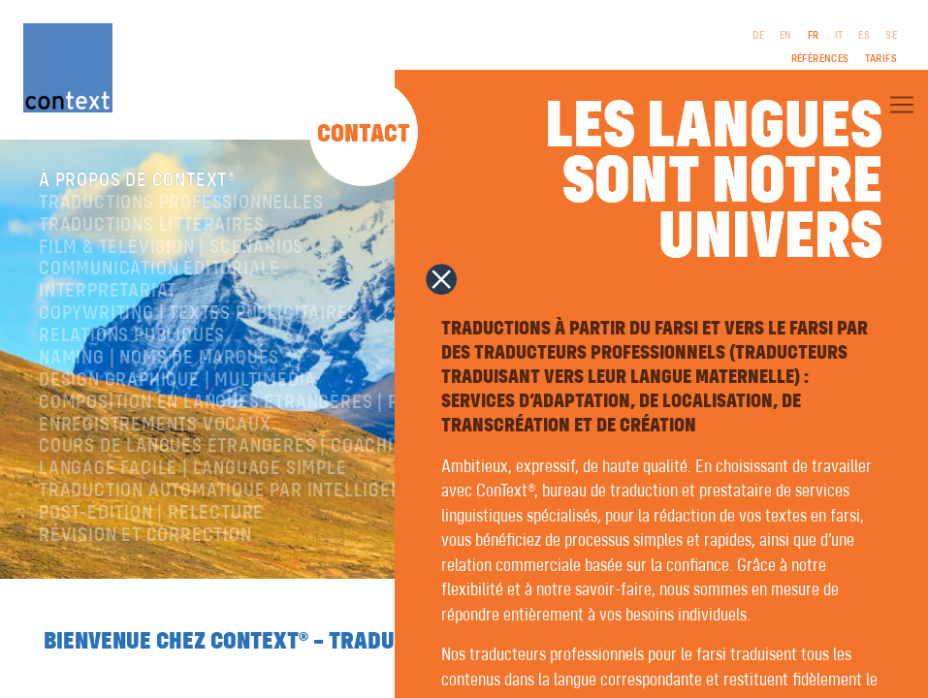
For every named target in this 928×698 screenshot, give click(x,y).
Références (820, 59)
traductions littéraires (151, 225)
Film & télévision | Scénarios (171, 248)
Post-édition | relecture (151, 513)
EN (786, 36)
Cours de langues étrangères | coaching (227, 447)
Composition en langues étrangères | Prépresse (261, 403)
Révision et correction (145, 535)
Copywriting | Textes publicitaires (198, 313)
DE (758, 36)
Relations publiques (132, 336)
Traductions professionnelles (181, 203)
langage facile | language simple (193, 469)
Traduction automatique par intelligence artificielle (289, 491)
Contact (363, 134)
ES (864, 36)
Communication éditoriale (159, 270)
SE (891, 36)
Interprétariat (107, 291)
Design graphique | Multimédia (177, 380)
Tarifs (881, 59)
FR (813, 36)
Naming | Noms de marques (159, 358)
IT (839, 36)
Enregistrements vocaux (155, 425)
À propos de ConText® (138, 181)
